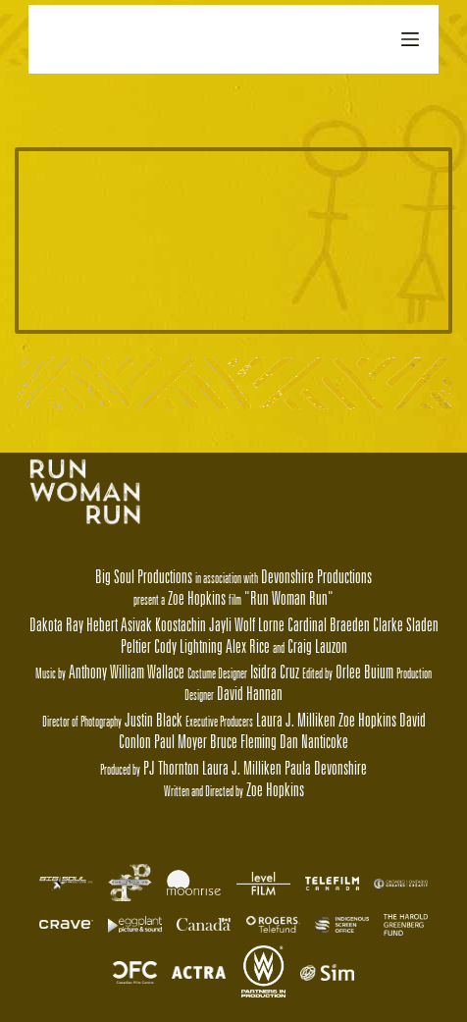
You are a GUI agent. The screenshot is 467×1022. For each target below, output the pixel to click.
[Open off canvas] (410, 39)
